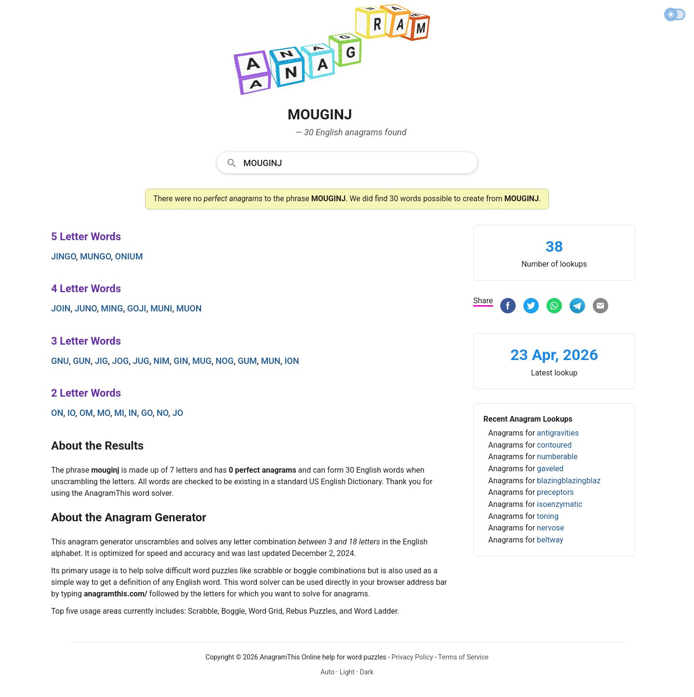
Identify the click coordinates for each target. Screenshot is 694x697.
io (71, 413)
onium (129, 256)
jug (141, 361)
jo (178, 413)
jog (120, 361)
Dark (367, 672)
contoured (554, 445)
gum (247, 361)
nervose (550, 527)
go (147, 413)
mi (119, 413)
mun (270, 361)
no (162, 413)
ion (291, 361)
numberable (557, 456)
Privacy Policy (412, 657)
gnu (60, 361)
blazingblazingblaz (569, 480)
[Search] (357, 162)
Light (347, 672)
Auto (327, 672)
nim (161, 361)
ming (112, 308)
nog (224, 361)
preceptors (555, 492)
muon (189, 308)
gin (181, 361)
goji (137, 308)
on (57, 413)
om (86, 413)
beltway (550, 539)
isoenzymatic (559, 504)
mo (103, 413)
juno (86, 308)
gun (82, 361)
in (132, 413)
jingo (63, 256)
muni (161, 308)
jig (101, 361)
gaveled (550, 468)
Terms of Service (463, 657)
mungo (95, 256)
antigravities (558, 433)
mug (202, 361)
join (60, 308)
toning (548, 516)
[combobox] (347, 162)
